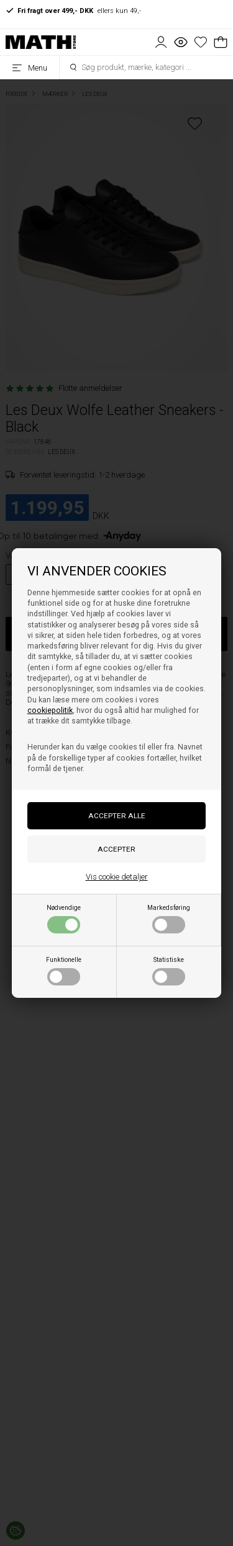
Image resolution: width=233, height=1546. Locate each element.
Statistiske (168, 970)
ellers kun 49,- (73, 10)
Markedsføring (168, 918)
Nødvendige (64, 918)
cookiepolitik (50, 710)
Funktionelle (63, 970)
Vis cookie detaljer (117, 876)
